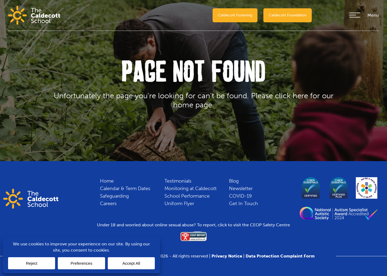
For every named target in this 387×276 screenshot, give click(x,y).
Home (107, 181)
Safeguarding (114, 196)
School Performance (187, 196)
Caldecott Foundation (287, 15)
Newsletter (241, 188)
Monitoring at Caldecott (190, 188)
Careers (108, 203)
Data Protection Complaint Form (280, 256)
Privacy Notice (227, 256)
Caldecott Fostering (235, 15)
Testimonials (177, 181)
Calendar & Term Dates (125, 188)
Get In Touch (243, 203)
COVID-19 (240, 196)
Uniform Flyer (179, 203)
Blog (234, 181)
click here (291, 95)
